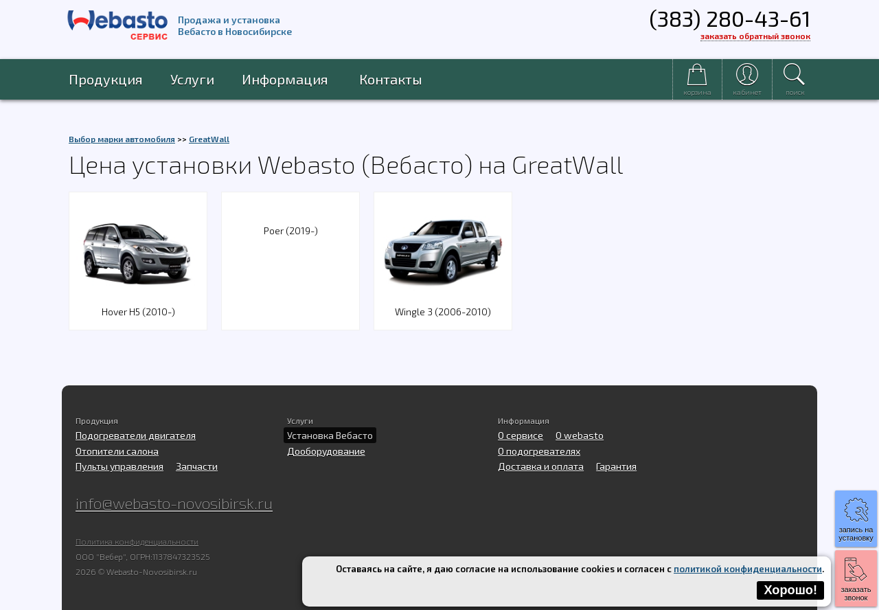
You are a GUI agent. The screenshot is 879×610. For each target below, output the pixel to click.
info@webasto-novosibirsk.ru (174, 503)
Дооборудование (326, 451)
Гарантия (616, 466)
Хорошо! (790, 590)
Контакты (390, 79)
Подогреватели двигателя (136, 435)
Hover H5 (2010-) (138, 303)
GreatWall (209, 139)
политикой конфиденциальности (748, 568)
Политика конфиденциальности (137, 541)
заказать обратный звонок (755, 36)
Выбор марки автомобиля (122, 139)
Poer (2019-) (291, 230)
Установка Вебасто (330, 435)
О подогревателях (539, 451)
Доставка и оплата (541, 466)
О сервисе (520, 435)
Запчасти (197, 466)
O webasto (580, 435)
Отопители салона (117, 451)
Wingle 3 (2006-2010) (443, 303)
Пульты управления (119, 466)
